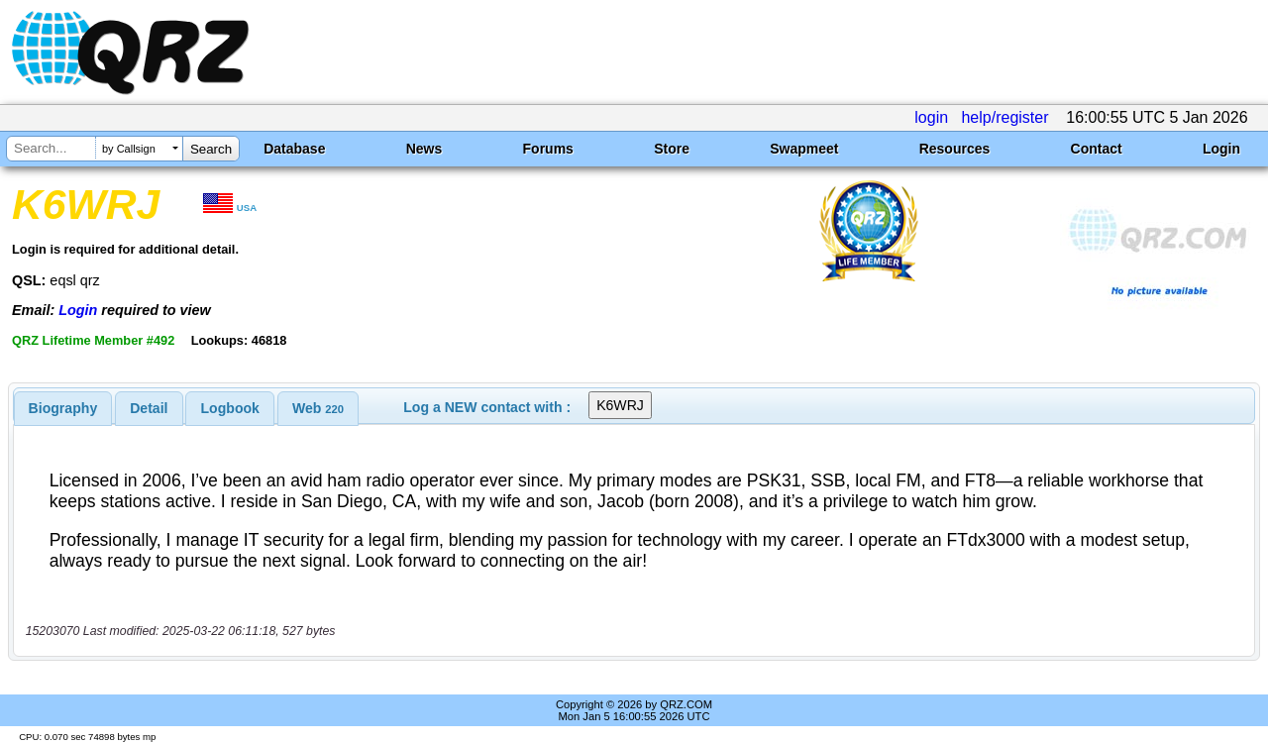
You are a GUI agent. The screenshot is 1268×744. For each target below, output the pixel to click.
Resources (955, 149)
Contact (1096, 149)
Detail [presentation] (148, 408)
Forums (548, 149)
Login (1221, 149)
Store (671, 149)
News (424, 149)
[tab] (63, 408)
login (931, 117)
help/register (1004, 117)
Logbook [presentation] (230, 408)
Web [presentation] (318, 408)
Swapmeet (804, 149)
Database (294, 149)
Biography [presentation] (63, 408)
